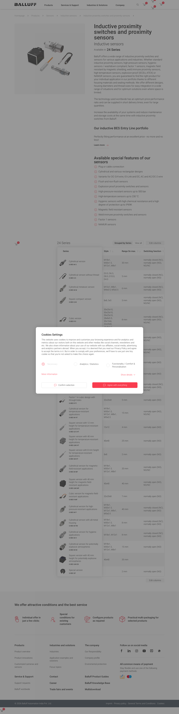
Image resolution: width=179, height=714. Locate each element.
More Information (49, 374)
